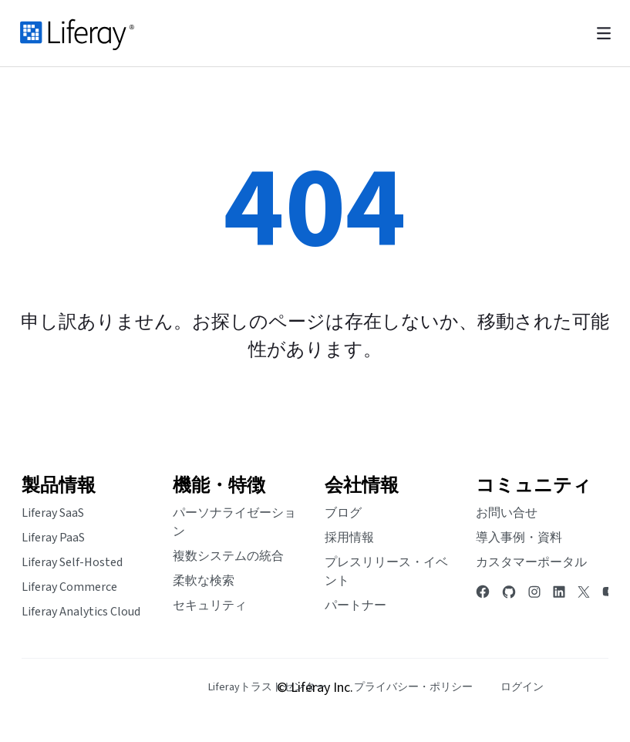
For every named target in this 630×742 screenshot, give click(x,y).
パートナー (355, 605)
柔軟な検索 (203, 580)
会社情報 (362, 485)
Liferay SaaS (53, 512)
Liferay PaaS (53, 537)
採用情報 (349, 537)
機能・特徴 (219, 485)
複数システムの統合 (228, 556)
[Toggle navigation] (604, 33)
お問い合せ (506, 512)
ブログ (343, 512)
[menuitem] (267, 687)
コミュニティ (533, 485)
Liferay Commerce (69, 586)
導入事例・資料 (519, 537)
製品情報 (59, 485)
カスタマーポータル (531, 562)
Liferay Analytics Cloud (81, 611)
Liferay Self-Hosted (72, 562)
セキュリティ (210, 605)
